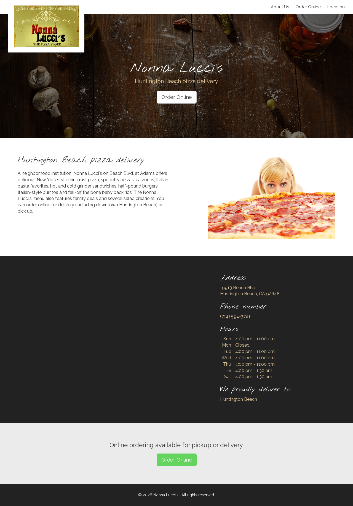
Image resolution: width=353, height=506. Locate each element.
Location (336, 6)
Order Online (176, 97)
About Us (280, 6)
